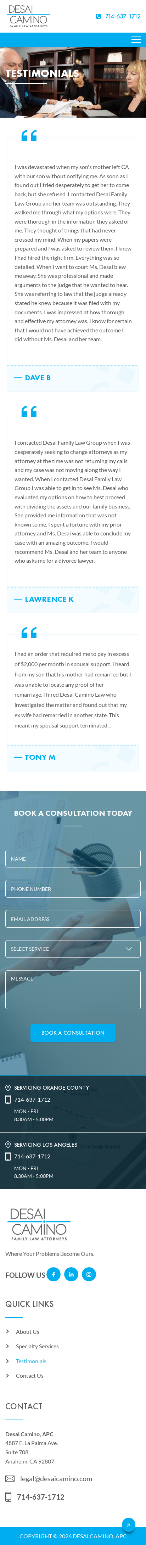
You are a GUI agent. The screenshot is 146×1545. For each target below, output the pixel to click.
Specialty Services (37, 1346)
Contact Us (30, 1375)
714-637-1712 (32, 1099)
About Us (27, 1331)
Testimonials (31, 1361)
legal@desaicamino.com (56, 1478)
